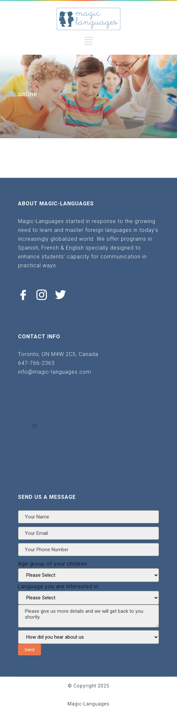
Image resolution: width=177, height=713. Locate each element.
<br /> (34, 426)
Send (29, 649)
